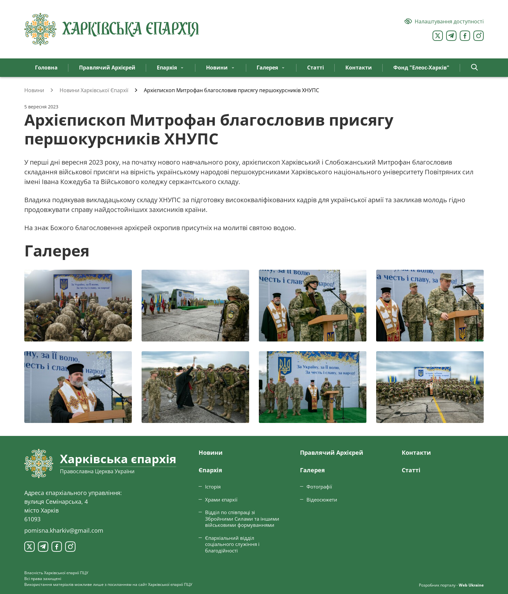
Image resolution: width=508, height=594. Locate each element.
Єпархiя (210, 470)
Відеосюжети (321, 499)
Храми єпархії (221, 499)
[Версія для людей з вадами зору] (444, 21)
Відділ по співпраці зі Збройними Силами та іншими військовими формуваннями (242, 518)
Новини (211, 452)
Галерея (312, 470)
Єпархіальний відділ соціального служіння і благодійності (232, 544)
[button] (474, 67)
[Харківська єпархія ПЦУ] (111, 29)
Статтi (411, 470)
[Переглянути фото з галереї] (78, 305)
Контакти (416, 452)
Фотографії (319, 486)
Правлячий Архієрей (331, 452)
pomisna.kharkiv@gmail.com (63, 530)
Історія (213, 486)
